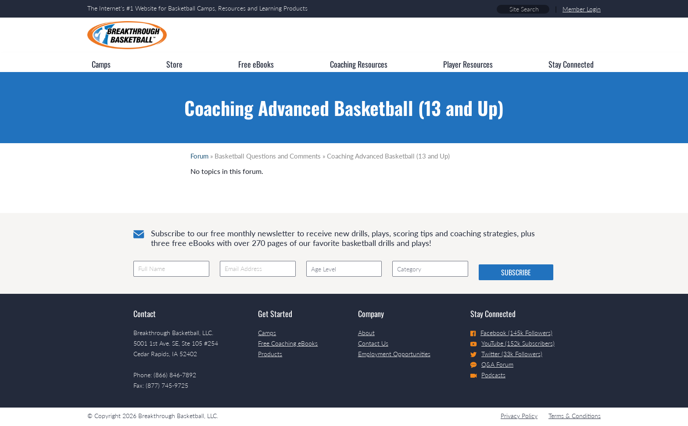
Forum (199, 156)
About (366, 332)
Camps (267, 332)
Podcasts (487, 375)
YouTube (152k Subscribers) (512, 343)
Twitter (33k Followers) (506, 353)
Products (270, 353)
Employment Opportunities (394, 353)
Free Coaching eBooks (288, 343)
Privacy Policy (519, 415)
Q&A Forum (491, 364)
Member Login (582, 9)
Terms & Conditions (574, 415)
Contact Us (373, 343)
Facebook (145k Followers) (511, 332)
